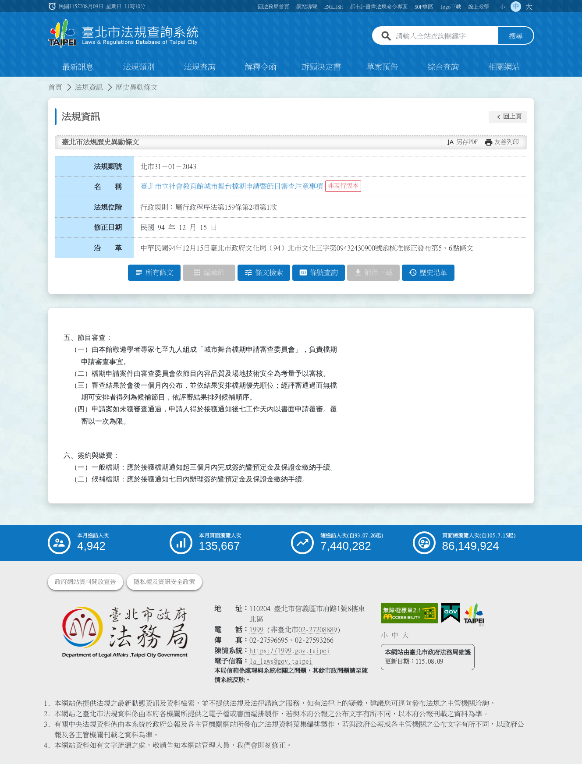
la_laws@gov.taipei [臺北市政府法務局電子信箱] (280, 661)
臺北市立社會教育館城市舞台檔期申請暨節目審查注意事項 (232, 186)
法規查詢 (200, 67)
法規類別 (139, 67)
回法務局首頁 (273, 6)
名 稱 (108, 187)
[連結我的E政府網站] (450, 614)
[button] (508, 117)
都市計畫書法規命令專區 (379, 6)
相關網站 (504, 67)
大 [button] (528, 6)
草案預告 (382, 67)
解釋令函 (261, 67)
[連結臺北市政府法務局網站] (124, 632)
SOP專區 (424, 6)
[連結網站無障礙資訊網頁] (409, 614)
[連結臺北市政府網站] (474, 615)
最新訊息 (78, 67)
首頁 (55, 87)
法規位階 (108, 207)
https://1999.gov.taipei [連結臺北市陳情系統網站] (289, 650)
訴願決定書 (321, 67)
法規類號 (108, 166)
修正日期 (108, 227)
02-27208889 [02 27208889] (317, 629)
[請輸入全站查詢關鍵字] (445, 36)
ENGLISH (333, 6)
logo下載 (450, 6)
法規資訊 (89, 87)
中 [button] (516, 7)
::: (5, 82)
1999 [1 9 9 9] (256, 629)
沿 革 (108, 248)
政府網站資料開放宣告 (85, 582)
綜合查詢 (443, 67)
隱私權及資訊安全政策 (164, 582)
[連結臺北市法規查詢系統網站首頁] (123, 34)
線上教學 (478, 6)
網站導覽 (306, 6)
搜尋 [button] (516, 36)
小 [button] (502, 6)
